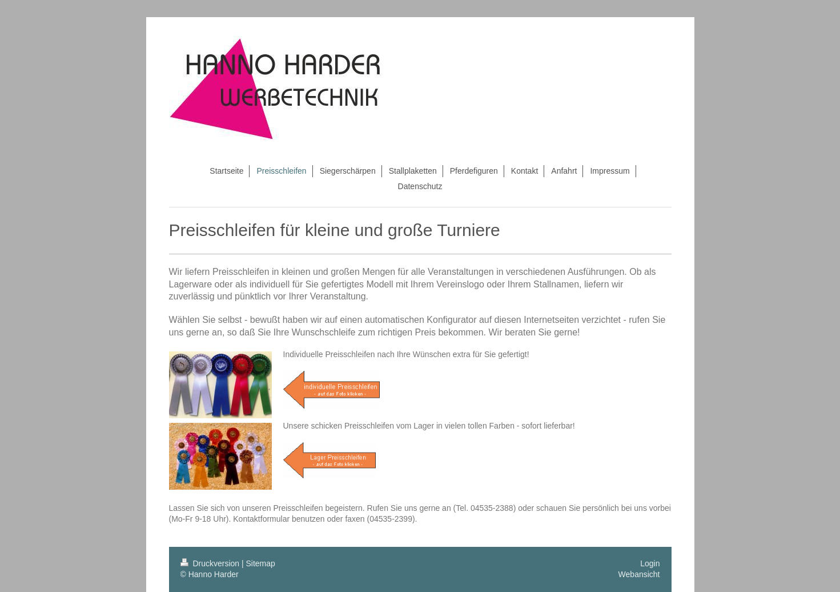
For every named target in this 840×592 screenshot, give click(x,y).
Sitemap (260, 563)
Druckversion (211, 563)
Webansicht (639, 574)
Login (650, 563)
